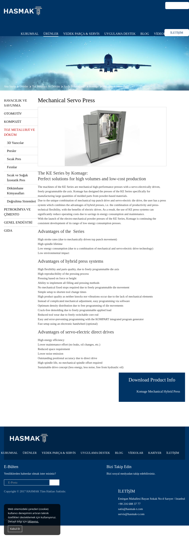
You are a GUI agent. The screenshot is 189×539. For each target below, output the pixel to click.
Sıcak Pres (14, 159)
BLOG (145, 33)
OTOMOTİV (13, 113)
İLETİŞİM (176, 32)
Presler (11, 151)
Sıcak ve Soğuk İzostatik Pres (17, 177)
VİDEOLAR (162, 33)
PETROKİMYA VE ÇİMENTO (17, 212)
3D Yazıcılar (15, 143)
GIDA (8, 230)
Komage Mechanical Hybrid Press (158, 391)
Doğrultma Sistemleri (21, 201)
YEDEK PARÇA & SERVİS (81, 33)
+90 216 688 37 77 (129, 503)
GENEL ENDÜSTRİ (18, 222)
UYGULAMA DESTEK (120, 33)
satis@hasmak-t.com (130, 509)
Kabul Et (15, 529)
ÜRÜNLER (50, 33)
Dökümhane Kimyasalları (15, 190)
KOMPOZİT (12, 122)
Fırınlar (12, 167)
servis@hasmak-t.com (131, 514)
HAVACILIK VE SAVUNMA (15, 103)
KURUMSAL (30, 33)
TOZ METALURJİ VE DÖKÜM (19, 132)
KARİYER (154, 452)
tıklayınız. (33, 521)
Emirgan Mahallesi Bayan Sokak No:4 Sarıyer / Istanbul (151, 498)
